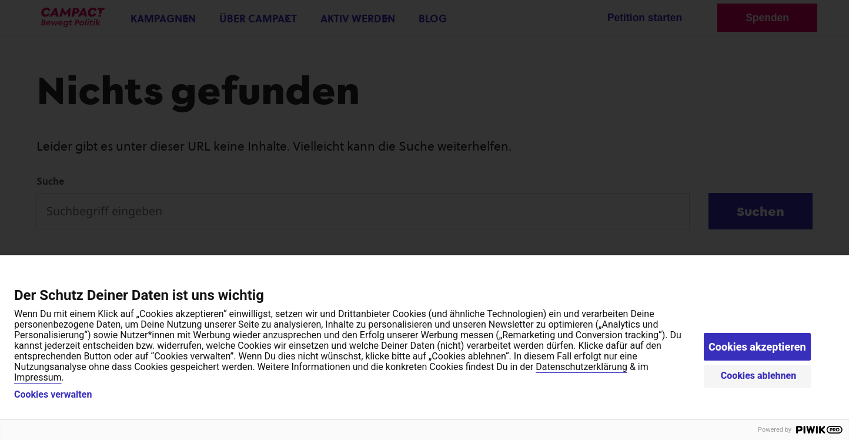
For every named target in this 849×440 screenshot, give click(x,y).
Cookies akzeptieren (757, 347)
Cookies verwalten (53, 394)
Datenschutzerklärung (581, 366)
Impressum (38, 377)
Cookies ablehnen (759, 375)
